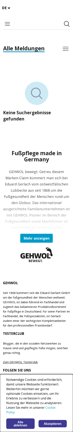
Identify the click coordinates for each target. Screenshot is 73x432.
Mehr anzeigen (36, 238)
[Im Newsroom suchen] (67, 24)
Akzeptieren (53, 423)
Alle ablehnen (20, 424)
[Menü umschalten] (7, 24)
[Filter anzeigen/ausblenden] (65, 48)
